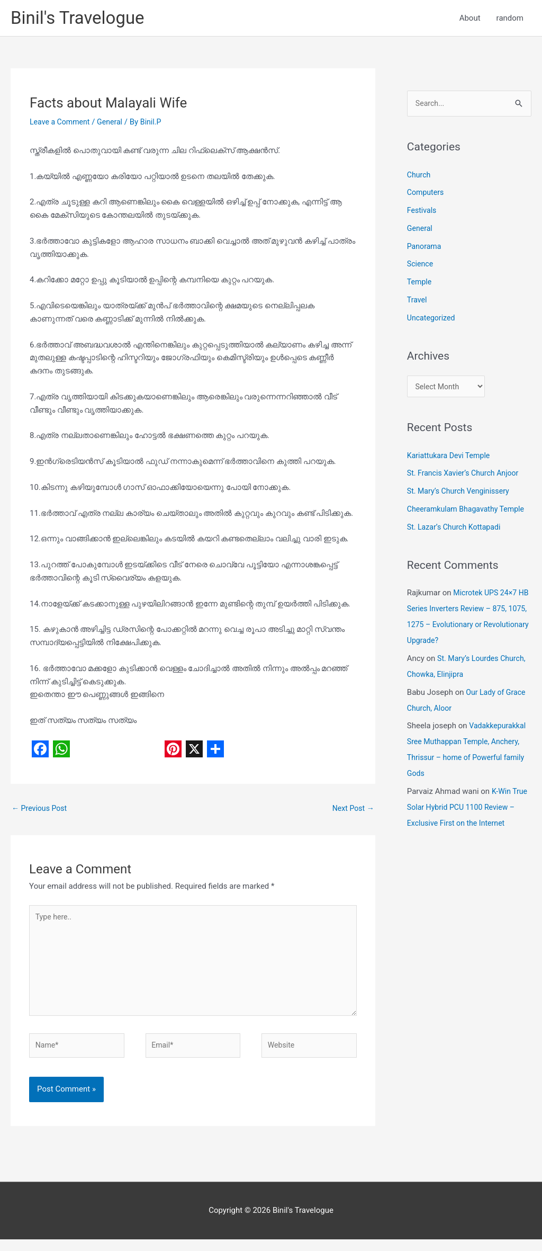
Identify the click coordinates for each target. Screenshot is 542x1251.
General (114, 124)
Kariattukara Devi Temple (451, 460)
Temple (420, 285)
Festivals (422, 213)
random (509, 19)
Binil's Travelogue (81, 19)
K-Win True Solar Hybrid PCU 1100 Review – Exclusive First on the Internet (468, 812)
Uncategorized (432, 320)
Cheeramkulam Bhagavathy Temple (469, 514)
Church (419, 177)
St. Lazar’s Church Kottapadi (457, 532)
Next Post (352, 811)
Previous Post (41, 811)
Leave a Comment (62, 124)
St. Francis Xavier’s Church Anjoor (466, 478)
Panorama (425, 249)
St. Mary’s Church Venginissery (461, 496)
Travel (417, 303)
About (470, 19)
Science (421, 267)
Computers (426, 195)
